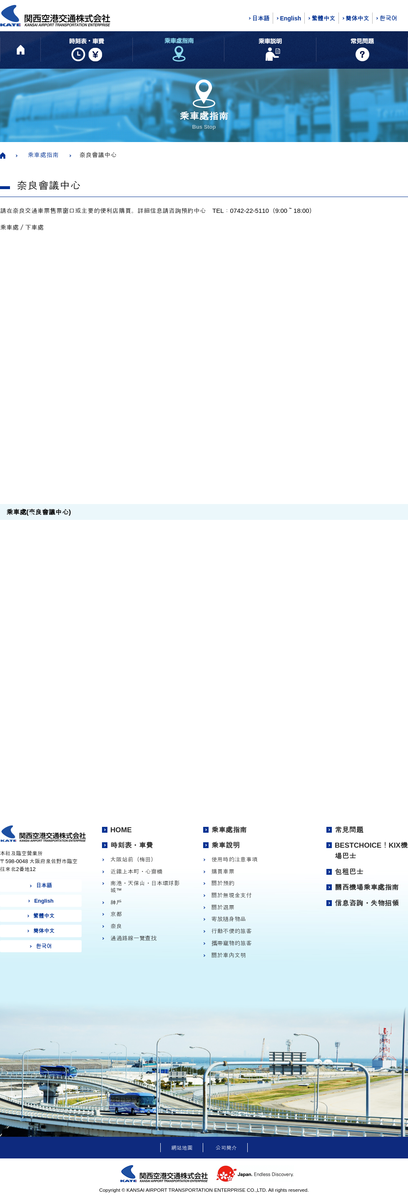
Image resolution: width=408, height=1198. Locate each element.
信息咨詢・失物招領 (367, 903)
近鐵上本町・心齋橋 (136, 871)
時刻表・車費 (131, 845)
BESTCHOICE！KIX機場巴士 (371, 850)
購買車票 (223, 871)
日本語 (260, 18)
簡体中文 (357, 18)
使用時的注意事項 (234, 859)
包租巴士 (349, 872)
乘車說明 (225, 845)
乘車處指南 (43, 154)
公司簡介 (226, 1148)
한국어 (388, 18)
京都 (116, 914)
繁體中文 (323, 18)
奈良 (116, 926)
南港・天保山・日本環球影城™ (145, 887)
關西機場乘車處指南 (367, 887)
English (290, 18)
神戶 (116, 902)
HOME (121, 830)
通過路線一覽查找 (133, 938)
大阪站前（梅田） (133, 859)
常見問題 (349, 830)
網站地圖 (181, 1148)
